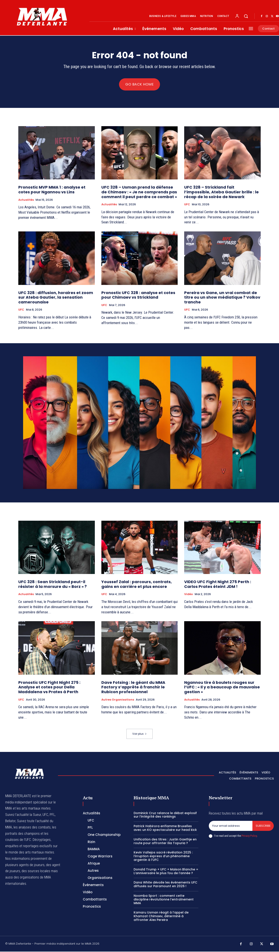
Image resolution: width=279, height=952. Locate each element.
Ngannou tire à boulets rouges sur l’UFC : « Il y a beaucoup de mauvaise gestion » (222, 687)
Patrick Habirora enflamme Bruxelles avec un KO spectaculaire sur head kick (165, 828)
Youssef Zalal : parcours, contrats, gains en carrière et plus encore (136, 584)
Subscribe (262, 826)
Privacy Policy (249, 836)
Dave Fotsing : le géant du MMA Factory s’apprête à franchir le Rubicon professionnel (133, 687)
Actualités (26, 200)
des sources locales (36, 871)
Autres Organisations (117, 700)
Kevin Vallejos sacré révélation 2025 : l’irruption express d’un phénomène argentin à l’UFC (163, 857)
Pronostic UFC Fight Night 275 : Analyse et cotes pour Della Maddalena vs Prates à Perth (49, 687)
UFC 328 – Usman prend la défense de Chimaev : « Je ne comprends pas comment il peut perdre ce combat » (139, 192)
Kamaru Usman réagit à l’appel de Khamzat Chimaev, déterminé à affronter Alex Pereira (161, 917)
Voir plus (139, 734)
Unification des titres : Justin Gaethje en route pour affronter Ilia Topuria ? (165, 842)
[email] (230, 826)
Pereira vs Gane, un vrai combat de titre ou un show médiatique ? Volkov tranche (222, 297)
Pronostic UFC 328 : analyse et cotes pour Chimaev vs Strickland (138, 295)
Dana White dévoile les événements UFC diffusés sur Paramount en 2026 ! (165, 885)
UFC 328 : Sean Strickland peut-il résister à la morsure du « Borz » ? (52, 584)
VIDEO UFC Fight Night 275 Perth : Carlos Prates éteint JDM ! (217, 584)
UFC (187, 205)
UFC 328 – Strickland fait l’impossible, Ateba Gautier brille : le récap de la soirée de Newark (221, 192)
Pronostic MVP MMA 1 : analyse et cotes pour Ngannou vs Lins (51, 190)
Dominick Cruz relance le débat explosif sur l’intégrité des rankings (165, 815)
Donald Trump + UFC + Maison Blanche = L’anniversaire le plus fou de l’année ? (166, 872)
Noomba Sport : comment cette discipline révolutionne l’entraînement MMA (164, 900)
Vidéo (188, 594)
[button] (246, 16)
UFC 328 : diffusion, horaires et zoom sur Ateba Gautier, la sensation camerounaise (55, 297)
